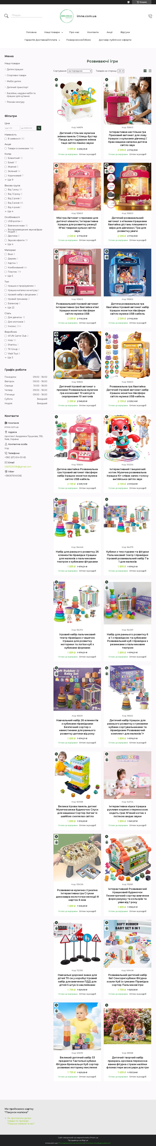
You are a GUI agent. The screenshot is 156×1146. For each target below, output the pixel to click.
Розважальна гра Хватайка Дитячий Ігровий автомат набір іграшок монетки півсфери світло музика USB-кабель (127, 391)
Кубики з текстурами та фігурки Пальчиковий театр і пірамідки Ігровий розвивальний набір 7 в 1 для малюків (127, 556)
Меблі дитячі (14, 81)
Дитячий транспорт (17, 87)
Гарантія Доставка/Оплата (41, 39)
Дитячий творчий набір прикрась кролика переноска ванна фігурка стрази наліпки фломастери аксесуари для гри (127, 1062)
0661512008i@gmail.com (18, 466)
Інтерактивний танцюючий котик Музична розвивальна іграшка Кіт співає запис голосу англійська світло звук (127, 474)
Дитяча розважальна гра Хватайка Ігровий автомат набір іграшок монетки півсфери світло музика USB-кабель (127, 308)
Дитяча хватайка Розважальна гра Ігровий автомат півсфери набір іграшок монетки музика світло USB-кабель (77, 474)
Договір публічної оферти (115, 39)
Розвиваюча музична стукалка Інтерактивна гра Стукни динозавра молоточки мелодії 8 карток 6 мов (77, 895)
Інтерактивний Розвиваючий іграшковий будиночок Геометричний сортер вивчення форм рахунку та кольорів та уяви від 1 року (127, 896)
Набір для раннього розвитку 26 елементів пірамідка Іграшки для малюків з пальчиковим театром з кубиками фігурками (77, 556)
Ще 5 (10, 276)
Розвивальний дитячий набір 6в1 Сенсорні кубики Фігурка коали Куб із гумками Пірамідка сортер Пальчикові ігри (127, 980)
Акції (110, 32)
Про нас (74, 32)
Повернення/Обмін (78, 39)
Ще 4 (10, 211)
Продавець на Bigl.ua (78, 1140)
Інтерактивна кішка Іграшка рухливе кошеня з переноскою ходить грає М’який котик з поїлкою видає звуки (127, 811)
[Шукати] (6, 16)
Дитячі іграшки (15, 69)
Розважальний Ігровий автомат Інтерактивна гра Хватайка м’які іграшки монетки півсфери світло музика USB (77, 308)
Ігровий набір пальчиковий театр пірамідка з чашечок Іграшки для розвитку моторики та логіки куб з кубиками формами (77, 641)
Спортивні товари (16, 75)
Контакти (93, 32)
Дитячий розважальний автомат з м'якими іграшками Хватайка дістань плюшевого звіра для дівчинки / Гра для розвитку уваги (127, 224)
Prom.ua (94, 1137)
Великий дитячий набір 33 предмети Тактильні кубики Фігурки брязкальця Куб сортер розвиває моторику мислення (77, 1062)
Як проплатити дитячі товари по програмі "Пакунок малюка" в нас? (21, 1121)
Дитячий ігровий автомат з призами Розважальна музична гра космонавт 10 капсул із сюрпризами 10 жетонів (77, 391)
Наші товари (52, 32)
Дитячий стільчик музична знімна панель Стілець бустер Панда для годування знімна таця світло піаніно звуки (77, 138)
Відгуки (125, 32)
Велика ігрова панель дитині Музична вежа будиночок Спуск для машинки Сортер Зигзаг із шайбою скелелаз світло (77, 811)
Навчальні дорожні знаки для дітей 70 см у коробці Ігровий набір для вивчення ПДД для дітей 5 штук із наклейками (77, 980)
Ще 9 (10, 180)
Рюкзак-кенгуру (16, 102)
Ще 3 (10, 357)
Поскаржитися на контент (70, 1143)
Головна (31, 32)
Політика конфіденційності (98, 1143)
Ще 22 (10, 307)
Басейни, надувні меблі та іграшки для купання (21, 95)
